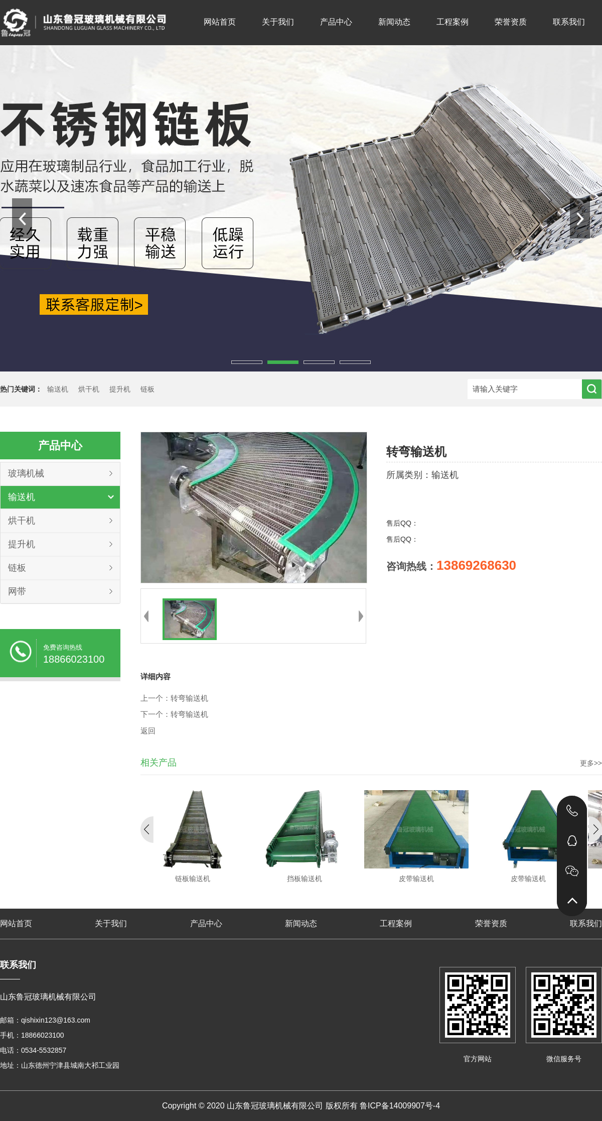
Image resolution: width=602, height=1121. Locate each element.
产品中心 (336, 22)
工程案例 (452, 22)
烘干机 (88, 389)
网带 (17, 591)
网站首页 (220, 22)
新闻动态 (394, 22)
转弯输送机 (189, 698)
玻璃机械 (26, 473)
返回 (148, 731)
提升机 (119, 389)
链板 (147, 389)
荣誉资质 (511, 22)
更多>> (591, 763)
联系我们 (569, 22)
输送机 (57, 389)
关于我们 (278, 22)
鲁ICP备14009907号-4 (400, 1105)
